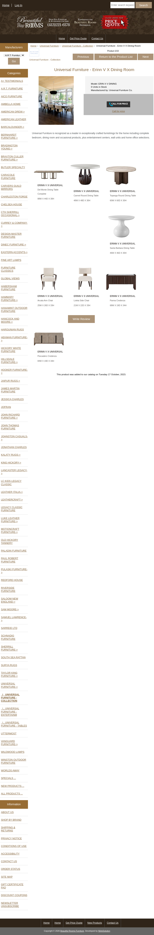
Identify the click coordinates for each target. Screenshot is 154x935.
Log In (18, 5)
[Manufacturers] (14, 55)
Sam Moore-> (10, 609)
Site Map (7, 876)
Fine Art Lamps (11, 260)
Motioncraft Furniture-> (10, 530)
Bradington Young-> (9, 147)
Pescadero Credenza (47, 356)
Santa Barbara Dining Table (122, 248)
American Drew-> (13, 111)
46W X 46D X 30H (118, 253)
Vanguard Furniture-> (9, 743)
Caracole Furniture (8, 176)
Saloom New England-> (9, 600)
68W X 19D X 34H (118, 305)
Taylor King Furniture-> (9, 674)
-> (9, 685)
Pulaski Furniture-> (14, 571)
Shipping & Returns (8, 829)
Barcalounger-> (12, 126)
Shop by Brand (11, 819)
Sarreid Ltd (9, 628)
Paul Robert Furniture (9, 560)
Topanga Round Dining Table (123, 196)
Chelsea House (11, 204)
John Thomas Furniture (10, 427)
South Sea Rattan (13, 657)
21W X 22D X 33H (82, 305)
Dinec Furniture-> (13, 244)
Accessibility (10, 853)
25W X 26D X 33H (46, 305)
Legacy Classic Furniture (11, 509)
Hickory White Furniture (11, 350)
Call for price (118, 111)
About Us (7, 812)
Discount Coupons (14, 895)
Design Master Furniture (11, 235)
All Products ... (12, 793)
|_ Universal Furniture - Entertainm (10, 711)
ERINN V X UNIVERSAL (50, 185)
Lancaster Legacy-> (14, 472)
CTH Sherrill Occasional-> (10, 214)
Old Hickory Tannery (9, 541)
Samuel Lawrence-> (14, 619)
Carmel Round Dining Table (86, 196)
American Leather (13, 119)
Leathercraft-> (12, 499)
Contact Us (97, 38)
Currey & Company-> (14, 224)
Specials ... (8, 778)
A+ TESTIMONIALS (12, 80)
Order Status (10, 868)
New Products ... (12, 785)
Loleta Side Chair (81, 300)
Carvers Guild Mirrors (11, 187)
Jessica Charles (12, 399)
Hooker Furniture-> (14, 371)
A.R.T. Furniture (12, 88)
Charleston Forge (14, 196)
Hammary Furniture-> (9, 299)
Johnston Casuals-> (14, 438)
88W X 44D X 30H (46, 199)
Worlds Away (10, 770)
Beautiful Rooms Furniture (72, 931)
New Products (94, 922)
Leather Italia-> (12, 491)
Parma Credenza (117, 300)
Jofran (6, 407)
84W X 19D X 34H (46, 361)
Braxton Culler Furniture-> (12, 158)
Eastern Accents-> (14, 252)
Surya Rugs (9, 665)
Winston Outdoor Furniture (13, 761)
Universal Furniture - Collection (77, 45)
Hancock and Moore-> (10, 320)
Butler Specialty (13, 167)
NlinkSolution (104, 931)
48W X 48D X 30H (82, 200)
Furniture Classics (8, 269)
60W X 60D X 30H (118, 200)
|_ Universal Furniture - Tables (14, 724)
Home (5, 5)
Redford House (12, 580)
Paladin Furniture (14, 550)
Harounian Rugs (12, 329)
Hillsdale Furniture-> (9, 361)
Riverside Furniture (8, 589)
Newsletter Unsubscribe (10, 905)
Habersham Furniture (9, 288)
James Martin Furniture (10, 390)
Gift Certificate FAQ (12, 886)
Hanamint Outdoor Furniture (14, 310)
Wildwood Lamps (12, 751)
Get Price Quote (78, 38)
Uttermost (8, 733)
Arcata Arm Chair (45, 300)
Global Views (10, 278)
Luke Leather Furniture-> (10, 520)
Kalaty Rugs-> (11, 454)
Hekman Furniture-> (14, 339)
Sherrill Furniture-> (9, 648)
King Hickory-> (11, 462)
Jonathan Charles (14, 447)
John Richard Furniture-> (10, 416)
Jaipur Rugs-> (10, 380)
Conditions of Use (14, 846)
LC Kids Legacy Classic (11, 483)
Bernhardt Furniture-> (9, 136)
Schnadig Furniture (8, 637)
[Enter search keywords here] (122, 5)
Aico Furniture (11, 96)
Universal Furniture (49, 45)
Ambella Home (11, 104)
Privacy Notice (11, 838)
